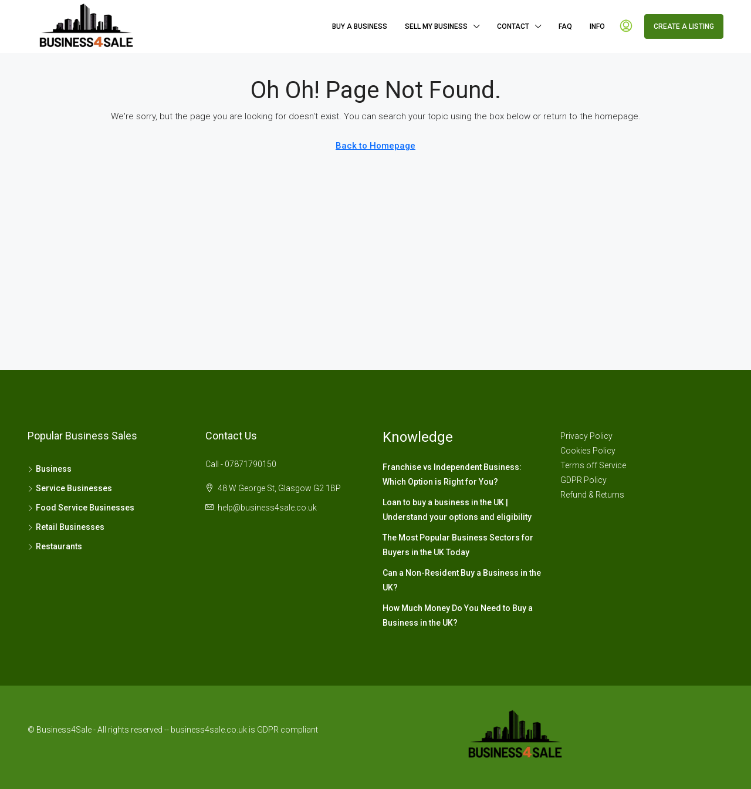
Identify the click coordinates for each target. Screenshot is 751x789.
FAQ (565, 26)
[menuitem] (626, 26)
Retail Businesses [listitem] (66, 527)
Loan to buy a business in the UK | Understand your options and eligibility (457, 510)
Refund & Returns (592, 494)
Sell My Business (436, 26)
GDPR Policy (583, 480)
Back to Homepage (375, 145)
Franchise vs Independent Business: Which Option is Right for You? (452, 474)
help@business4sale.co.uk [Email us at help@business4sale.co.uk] (267, 507)
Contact (513, 26)
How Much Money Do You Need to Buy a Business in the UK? (458, 615)
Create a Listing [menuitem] (684, 26)
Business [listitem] (50, 469)
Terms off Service (593, 465)
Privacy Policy (586, 436)
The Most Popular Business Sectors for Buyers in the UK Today (458, 545)
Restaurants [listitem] (55, 546)
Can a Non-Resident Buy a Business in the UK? (462, 580)
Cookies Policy (587, 450)
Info (597, 26)
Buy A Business (359, 26)
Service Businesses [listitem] (70, 488)
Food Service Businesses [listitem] (81, 507)
